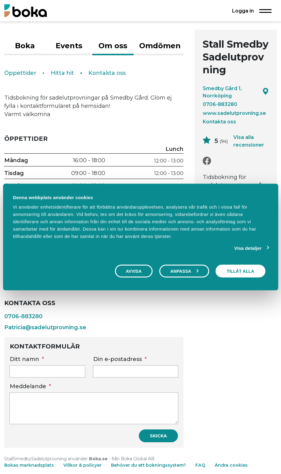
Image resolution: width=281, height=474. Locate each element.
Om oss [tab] (112, 45)
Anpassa (184, 270)
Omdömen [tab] (160, 45)
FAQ (200, 465)
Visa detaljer (247, 247)
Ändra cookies (231, 465)
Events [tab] (69, 45)
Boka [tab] (25, 45)
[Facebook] (207, 161)
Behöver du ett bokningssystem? (148, 465)
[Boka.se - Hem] (25, 10)
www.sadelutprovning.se (234, 113)
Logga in (243, 11)
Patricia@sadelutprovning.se (45, 327)
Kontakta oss (219, 122)
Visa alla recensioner (248, 141)
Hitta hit (62, 73)
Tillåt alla (240, 270)
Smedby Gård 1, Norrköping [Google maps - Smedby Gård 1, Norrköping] (236, 92)
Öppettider (20, 73)
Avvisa (134, 270)
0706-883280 (220, 104)
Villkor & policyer (82, 465)
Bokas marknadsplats (29, 465)
